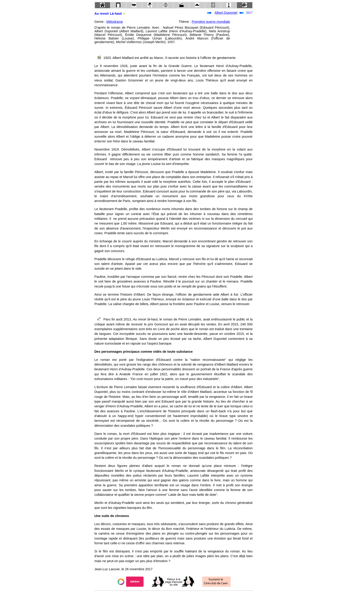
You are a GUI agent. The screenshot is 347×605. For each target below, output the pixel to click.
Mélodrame (114, 21)
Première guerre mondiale (211, 21)
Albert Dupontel (226, 12)
